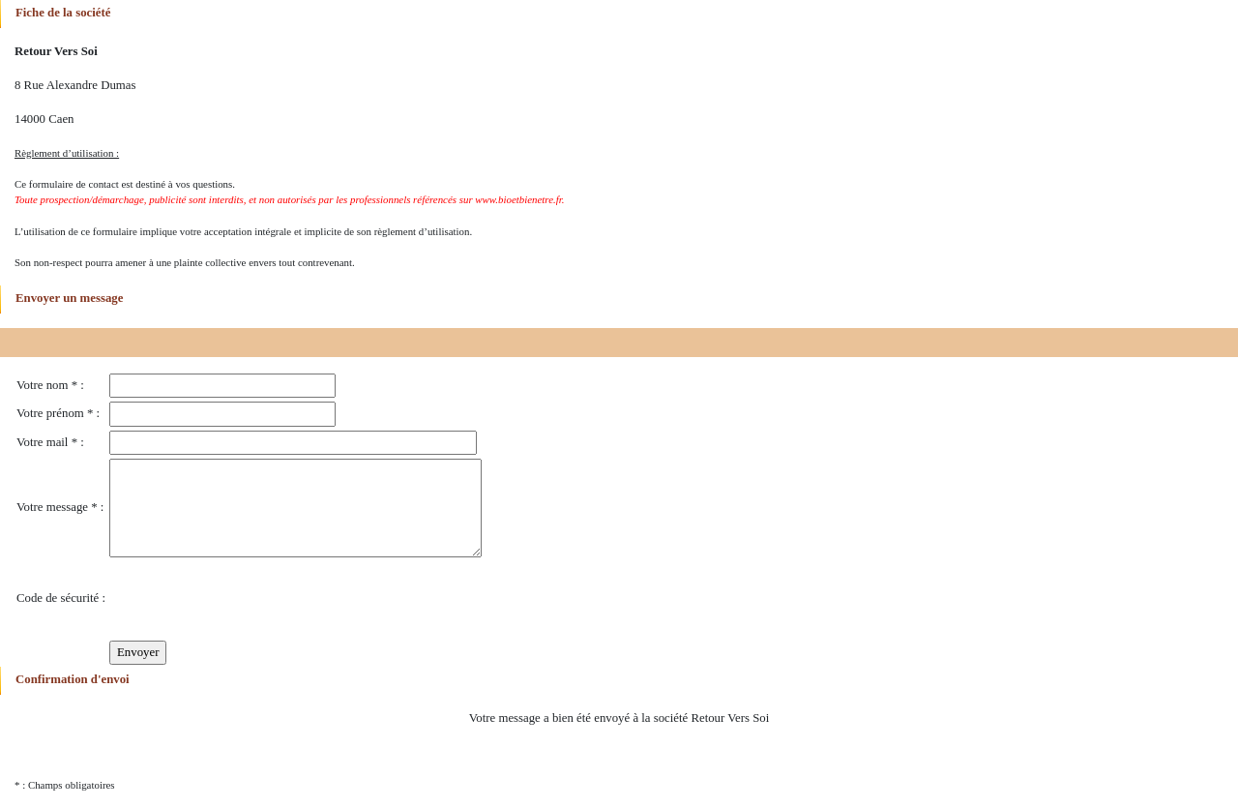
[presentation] (256, 599)
